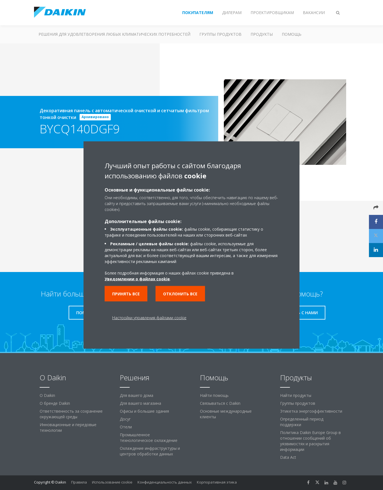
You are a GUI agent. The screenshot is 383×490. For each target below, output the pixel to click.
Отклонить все (180, 293)
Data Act (288, 457)
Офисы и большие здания (144, 411)
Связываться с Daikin (220, 403)
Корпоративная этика (217, 482)
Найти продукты (295, 395)
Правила (79, 482)
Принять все (126, 293)
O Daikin (47, 395)
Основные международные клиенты (226, 413)
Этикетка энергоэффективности (311, 411)
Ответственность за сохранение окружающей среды (71, 413)
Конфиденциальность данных (165, 482)
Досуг (125, 419)
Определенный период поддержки (301, 421)
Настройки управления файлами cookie (149, 317)
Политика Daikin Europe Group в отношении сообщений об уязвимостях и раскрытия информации (310, 441)
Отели (126, 427)
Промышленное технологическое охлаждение (148, 437)
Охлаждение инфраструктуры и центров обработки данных (150, 451)
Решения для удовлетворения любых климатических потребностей (114, 34)
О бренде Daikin (55, 403)
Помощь (291, 34)
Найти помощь (214, 395)
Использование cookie (112, 482)
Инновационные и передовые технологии (68, 427)
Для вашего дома (136, 395)
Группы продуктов (220, 34)
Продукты (262, 34)
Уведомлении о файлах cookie (137, 279)
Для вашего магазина (140, 403)
